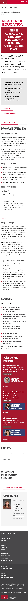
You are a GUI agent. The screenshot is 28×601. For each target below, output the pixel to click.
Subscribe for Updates (10, 113)
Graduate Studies (5, 12)
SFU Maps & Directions (6, 568)
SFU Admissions (5, 571)
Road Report (4, 573)
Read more (5, 386)
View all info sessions (10, 118)
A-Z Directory (4, 580)
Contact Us (7, 108)
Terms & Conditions (5, 592)
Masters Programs (15, 12)
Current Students (5, 538)
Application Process (9, 122)
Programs (14, 11)
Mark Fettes (6, 459)
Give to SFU (3, 575)
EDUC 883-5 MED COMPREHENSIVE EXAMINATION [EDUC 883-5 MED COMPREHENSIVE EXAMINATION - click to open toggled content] (12, 342)
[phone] (19, 516)
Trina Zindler (18, 500)
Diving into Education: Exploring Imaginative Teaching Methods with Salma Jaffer (13, 421)
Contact (3, 549)
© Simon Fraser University (21, 592)
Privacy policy (12, 592)
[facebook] (1, 560)
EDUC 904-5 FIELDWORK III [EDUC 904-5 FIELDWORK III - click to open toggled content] (10, 333)
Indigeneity (4, 545)
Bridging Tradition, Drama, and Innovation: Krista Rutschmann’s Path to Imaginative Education (13, 395)
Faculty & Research (6, 543)
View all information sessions (14, 487)
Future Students (5, 536)
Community (4, 547)
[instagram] (6, 560)
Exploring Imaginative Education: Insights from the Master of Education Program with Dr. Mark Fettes (13, 368)
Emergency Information (7, 577)
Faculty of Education (9, 7)
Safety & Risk (4, 566)
